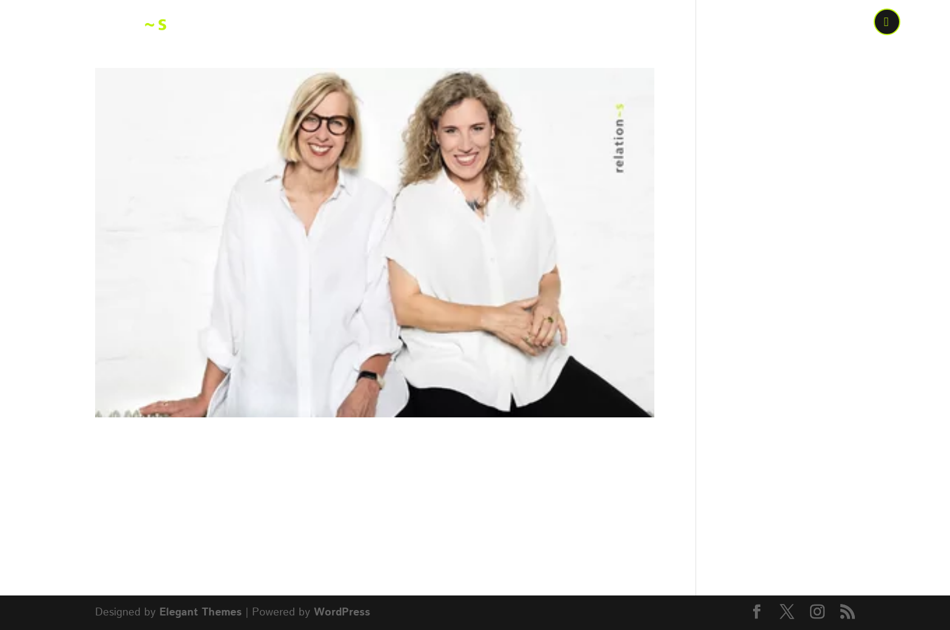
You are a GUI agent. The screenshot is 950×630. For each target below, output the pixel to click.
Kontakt (829, 23)
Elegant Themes (200, 612)
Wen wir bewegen (727, 23)
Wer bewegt (469, 23)
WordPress (342, 612)
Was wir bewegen (589, 23)
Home (396, 23)
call (888, 23)
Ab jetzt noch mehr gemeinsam (280, 448)
